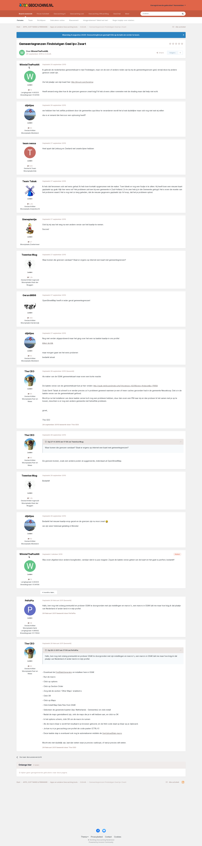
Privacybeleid (97, 837)
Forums (20, 20)
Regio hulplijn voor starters (123, 20)
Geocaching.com (77, 14)
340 (30, 318)
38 (30, 623)
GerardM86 (29, 295)
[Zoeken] (152, 14)
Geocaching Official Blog (99, 14)
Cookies (117, 837)
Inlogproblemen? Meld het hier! (95, 20)
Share (160, 53)
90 (30, 394)
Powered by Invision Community (101, 842)
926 (30, 166)
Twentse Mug (29, 254)
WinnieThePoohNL (29, 66)
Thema (84, 837)
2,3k (30, 204)
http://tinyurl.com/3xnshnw (82, 82)
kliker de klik (47, 343)
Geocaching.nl (59, 14)
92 (30, 128)
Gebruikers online (57, 20)
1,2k (30, 277)
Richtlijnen (41, 20)
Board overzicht (25, 15)
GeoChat (117, 14)
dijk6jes (29, 105)
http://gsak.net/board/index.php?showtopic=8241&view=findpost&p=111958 (125, 386)
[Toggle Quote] (46, 442)
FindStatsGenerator (64, 672)
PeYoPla (29, 600)
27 (30, 242)
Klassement (73, 20)
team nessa (29, 143)
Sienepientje (29, 219)
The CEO (29, 371)
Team (30, 20)
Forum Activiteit (43, 14)
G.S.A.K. (48, 54)
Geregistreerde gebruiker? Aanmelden (168, 5)
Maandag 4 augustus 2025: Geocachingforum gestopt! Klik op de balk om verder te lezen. (101, 35)
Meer (127, 14)
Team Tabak (29, 181)
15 (30, 90)
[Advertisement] (94, 807)
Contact (108, 837)
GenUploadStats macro (112, 733)
